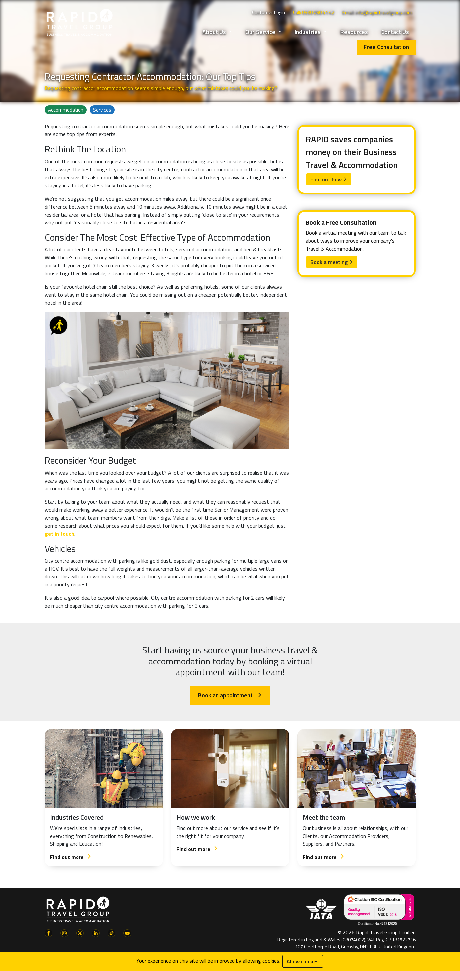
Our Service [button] (261, 31)
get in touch (59, 534)
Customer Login (268, 12)
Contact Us (395, 31)
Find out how (328, 179)
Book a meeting (331, 262)
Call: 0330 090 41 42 (313, 12)
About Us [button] (214, 31)
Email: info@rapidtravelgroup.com (377, 12)
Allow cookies (303, 961)
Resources (354, 31)
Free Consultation (386, 47)
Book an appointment (230, 695)
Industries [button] (308, 31)
